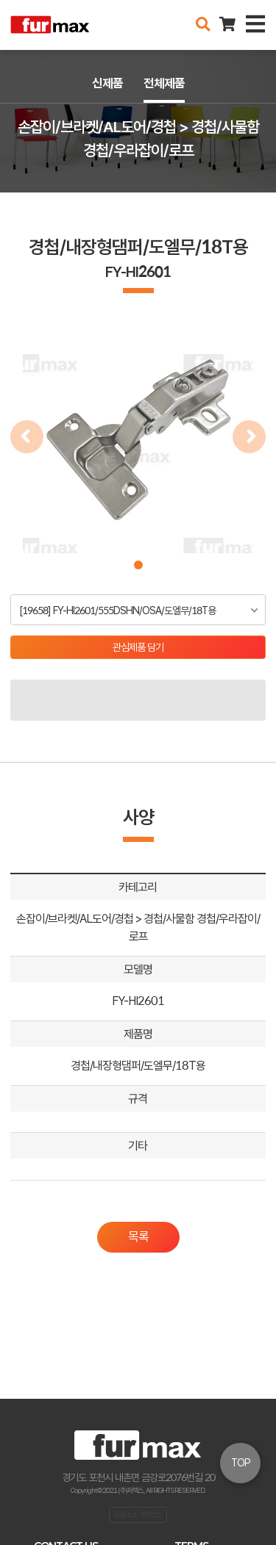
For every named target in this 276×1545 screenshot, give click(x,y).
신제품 (107, 83)
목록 (138, 1236)
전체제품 (164, 83)
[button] (138, 565)
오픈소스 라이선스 (138, 1514)
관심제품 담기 (138, 647)
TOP (240, 1463)
